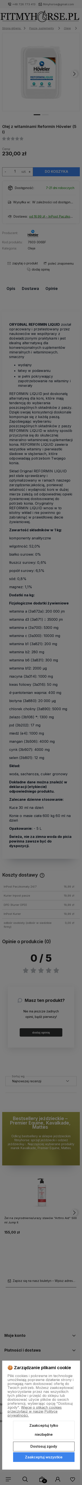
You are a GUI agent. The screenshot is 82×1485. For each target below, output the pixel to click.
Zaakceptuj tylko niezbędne (43, 1430)
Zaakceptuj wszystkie (44, 1457)
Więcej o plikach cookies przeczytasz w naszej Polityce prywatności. (34, 1411)
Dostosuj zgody (43, 1446)
